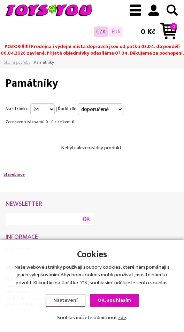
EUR (116, 31)
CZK (101, 31)
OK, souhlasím (114, 301)
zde (122, 318)
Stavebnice (14, 174)
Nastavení (65, 301)
